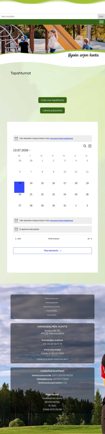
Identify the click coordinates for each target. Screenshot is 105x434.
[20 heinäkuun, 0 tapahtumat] (19, 198)
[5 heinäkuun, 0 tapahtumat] (87, 164)
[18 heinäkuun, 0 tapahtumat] (76, 187)
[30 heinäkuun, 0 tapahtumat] (53, 209)
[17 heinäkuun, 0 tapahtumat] (64, 187)
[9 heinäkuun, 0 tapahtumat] (53, 175)
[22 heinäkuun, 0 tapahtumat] (42, 198)
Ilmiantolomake (51, 311)
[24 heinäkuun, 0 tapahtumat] (64, 198)
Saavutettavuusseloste (51, 307)
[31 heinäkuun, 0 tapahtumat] (64, 209)
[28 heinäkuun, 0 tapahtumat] (31, 209)
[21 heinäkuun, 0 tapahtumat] (31, 198)
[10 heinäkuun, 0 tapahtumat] (64, 175)
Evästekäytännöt (52, 303)
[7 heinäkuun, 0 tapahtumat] (31, 175)
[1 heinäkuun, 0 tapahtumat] (42, 164)
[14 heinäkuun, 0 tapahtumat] (31, 187)
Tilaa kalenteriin (51, 251)
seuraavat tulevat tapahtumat (61, 138)
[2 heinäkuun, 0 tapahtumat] (53, 164)
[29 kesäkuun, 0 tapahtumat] (19, 164)
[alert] (52, 138)
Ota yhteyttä (51, 315)
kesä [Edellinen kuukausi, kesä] (18, 239)
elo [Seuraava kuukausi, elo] (90, 239)
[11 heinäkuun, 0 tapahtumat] (76, 175)
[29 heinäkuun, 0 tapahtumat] (42, 209)
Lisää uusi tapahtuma (52, 100)
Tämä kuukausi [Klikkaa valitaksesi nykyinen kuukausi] (53, 239)
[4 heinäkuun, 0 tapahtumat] (76, 164)
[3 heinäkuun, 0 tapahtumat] (64, 164)
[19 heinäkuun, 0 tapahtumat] (87, 187)
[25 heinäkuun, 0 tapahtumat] (76, 198)
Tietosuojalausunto (52, 299)
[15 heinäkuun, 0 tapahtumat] (42, 187)
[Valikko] (101, 21)
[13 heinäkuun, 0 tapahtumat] (19, 187)
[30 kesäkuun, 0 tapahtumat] (31, 164)
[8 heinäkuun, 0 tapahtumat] (42, 175)
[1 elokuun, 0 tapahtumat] (76, 209)
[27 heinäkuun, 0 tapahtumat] (19, 209)
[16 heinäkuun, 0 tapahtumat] (53, 187)
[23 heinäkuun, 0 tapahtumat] (53, 198)
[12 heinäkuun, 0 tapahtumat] (87, 175)
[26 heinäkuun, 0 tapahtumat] (87, 198)
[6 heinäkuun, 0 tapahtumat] (19, 175)
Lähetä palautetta (52, 110)
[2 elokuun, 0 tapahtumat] (87, 209)
